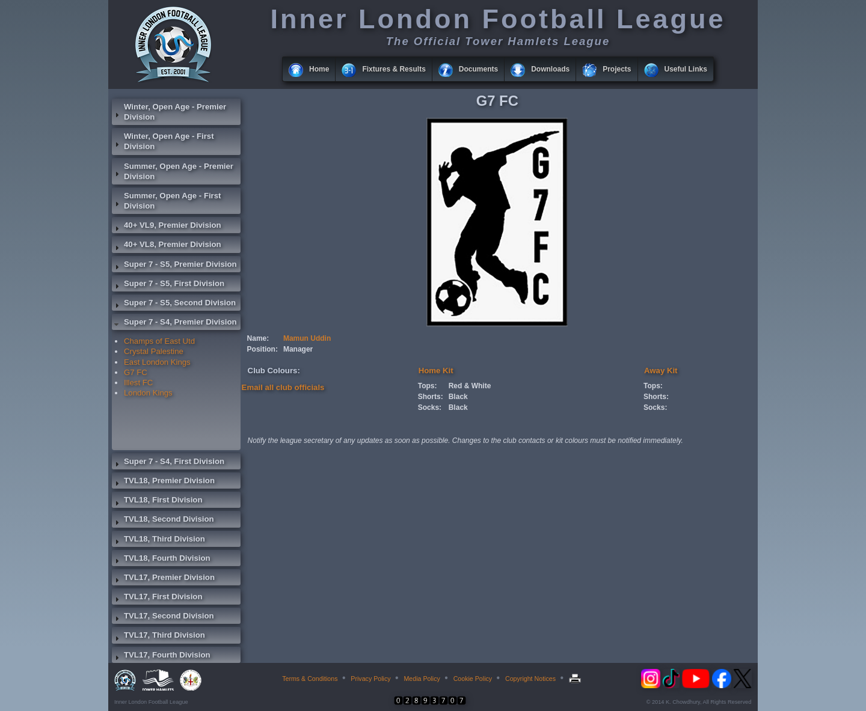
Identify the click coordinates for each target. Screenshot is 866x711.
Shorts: (430, 396)
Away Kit (660, 370)
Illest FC (138, 382)
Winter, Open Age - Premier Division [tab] (169, 111)
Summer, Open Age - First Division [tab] (166, 200)
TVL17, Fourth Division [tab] (161, 656)
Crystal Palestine (153, 351)
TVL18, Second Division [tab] (163, 520)
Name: (258, 338)
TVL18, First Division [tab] (157, 501)
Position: (262, 349)
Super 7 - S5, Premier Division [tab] (174, 266)
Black (458, 396)
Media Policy (422, 678)
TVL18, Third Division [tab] (158, 540)
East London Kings (157, 362)
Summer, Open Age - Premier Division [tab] (172, 171)
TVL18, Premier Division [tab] (163, 482)
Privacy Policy (370, 678)
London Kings (148, 392)
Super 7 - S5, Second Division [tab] (174, 304)
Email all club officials (283, 387)
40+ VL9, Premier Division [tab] (166, 227)
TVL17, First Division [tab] (157, 598)
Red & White (470, 386)
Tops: (427, 386)
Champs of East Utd (159, 341)
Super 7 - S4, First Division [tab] (168, 463)
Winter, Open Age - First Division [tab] (163, 141)
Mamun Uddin (307, 338)
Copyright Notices (530, 678)
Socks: (429, 407)
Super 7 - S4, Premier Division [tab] (174, 323)
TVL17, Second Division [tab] (163, 617)
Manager (298, 349)
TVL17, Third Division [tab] (158, 636)
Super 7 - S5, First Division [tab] (168, 285)
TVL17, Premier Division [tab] (163, 579)
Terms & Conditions (309, 678)
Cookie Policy (473, 678)
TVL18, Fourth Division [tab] (161, 560)
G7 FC (135, 372)
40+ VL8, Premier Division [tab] (166, 246)
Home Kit (436, 370)
